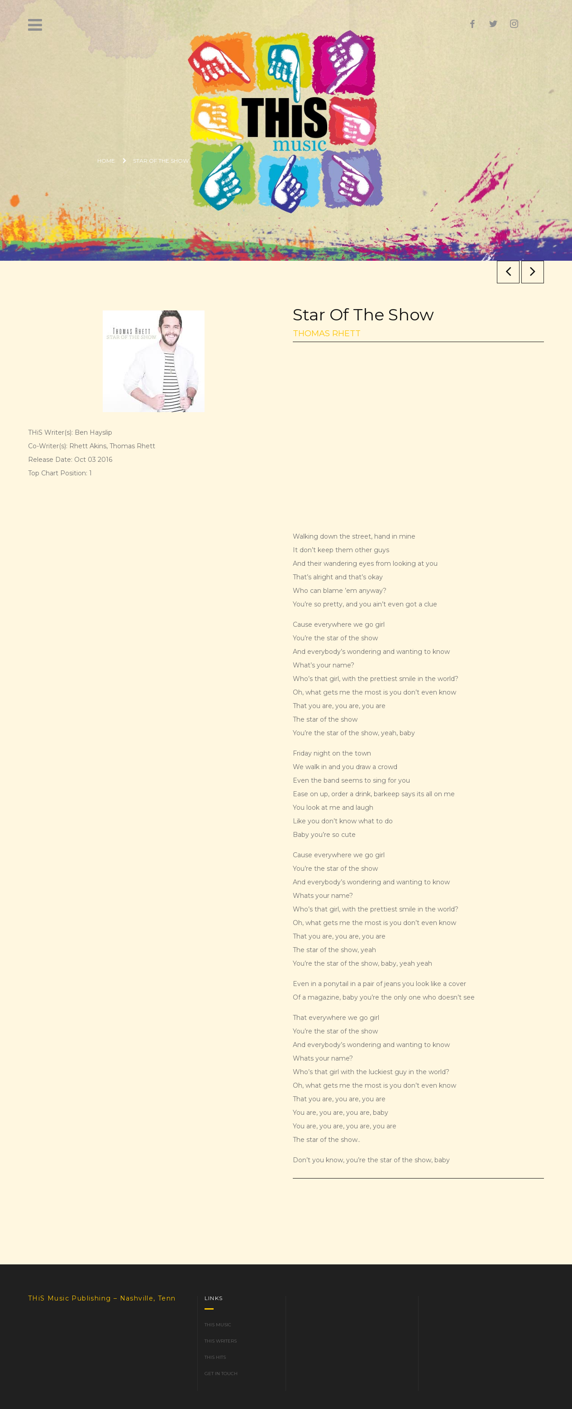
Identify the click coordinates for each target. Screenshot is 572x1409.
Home (106, 160)
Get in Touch (221, 1373)
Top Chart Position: (57, 473)
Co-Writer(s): (47, 446)
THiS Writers (221, 1341)
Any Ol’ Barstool (533, 271)
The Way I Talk (508, 271)
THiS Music (218, 1325)
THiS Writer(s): (50, 432)
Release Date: (50, 460)
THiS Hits (215, 1357)
